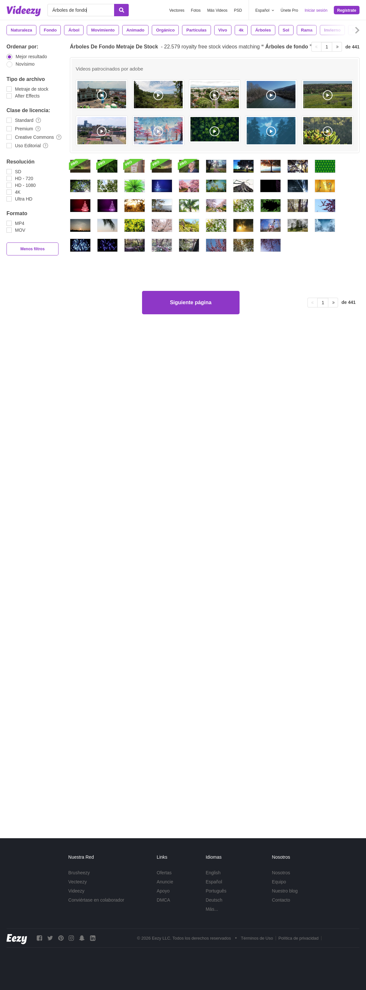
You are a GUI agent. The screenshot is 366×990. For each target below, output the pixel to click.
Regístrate (346, 10)
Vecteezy (77, 881)
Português (216, 890)
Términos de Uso (257, 938)
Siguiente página (191, 800)
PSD (238, 10)
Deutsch (214, 900)
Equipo (279, 881)
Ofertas (164, 872)
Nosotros (281, 872)
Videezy (76, 890)
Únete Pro (289, 10)
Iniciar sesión (316, 10)
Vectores (177, 10)
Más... (212, 909)
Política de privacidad (298, 938)
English (213, 872)
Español (214, 881)
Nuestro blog (285, 890)
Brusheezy (79, 872)
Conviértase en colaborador (96, 900)
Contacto (281, 900)
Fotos (196, 10)
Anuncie (165, 881)
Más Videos (217, 10)
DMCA (163, 900)
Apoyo (163, 890)
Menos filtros (32, 249)
